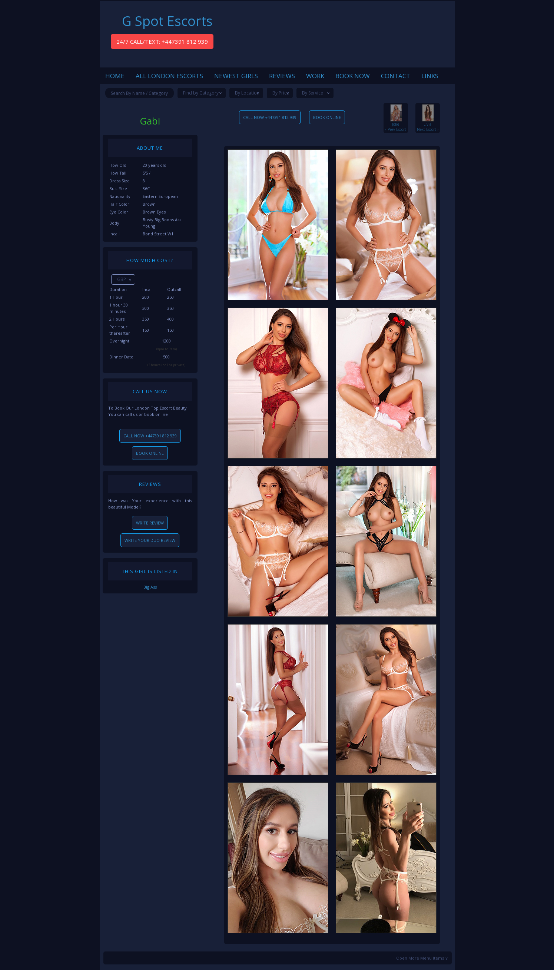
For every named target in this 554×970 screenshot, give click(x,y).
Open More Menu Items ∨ (422, 958)
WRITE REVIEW (150, 523)
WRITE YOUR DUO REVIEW (150, 540)
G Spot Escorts (167, 21)
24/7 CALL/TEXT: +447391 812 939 (162, 41)
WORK (315, 76)
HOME (115, 76)
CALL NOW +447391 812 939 (150, 435)
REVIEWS (282, 76)
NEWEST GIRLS (236, 76)
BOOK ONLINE (150, 453)
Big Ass (150, 587)
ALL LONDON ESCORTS (169, 76)
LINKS (429, 76)
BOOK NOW (352, 76)
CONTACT (395, 76)
